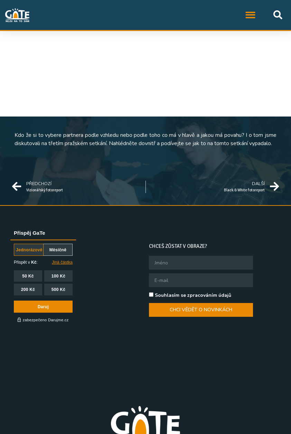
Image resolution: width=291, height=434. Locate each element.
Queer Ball (196, 427)
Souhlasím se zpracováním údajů (193, 295)
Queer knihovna (235, 427)
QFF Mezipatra (158, 427)
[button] (251, 15)
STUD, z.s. (85, 427)
